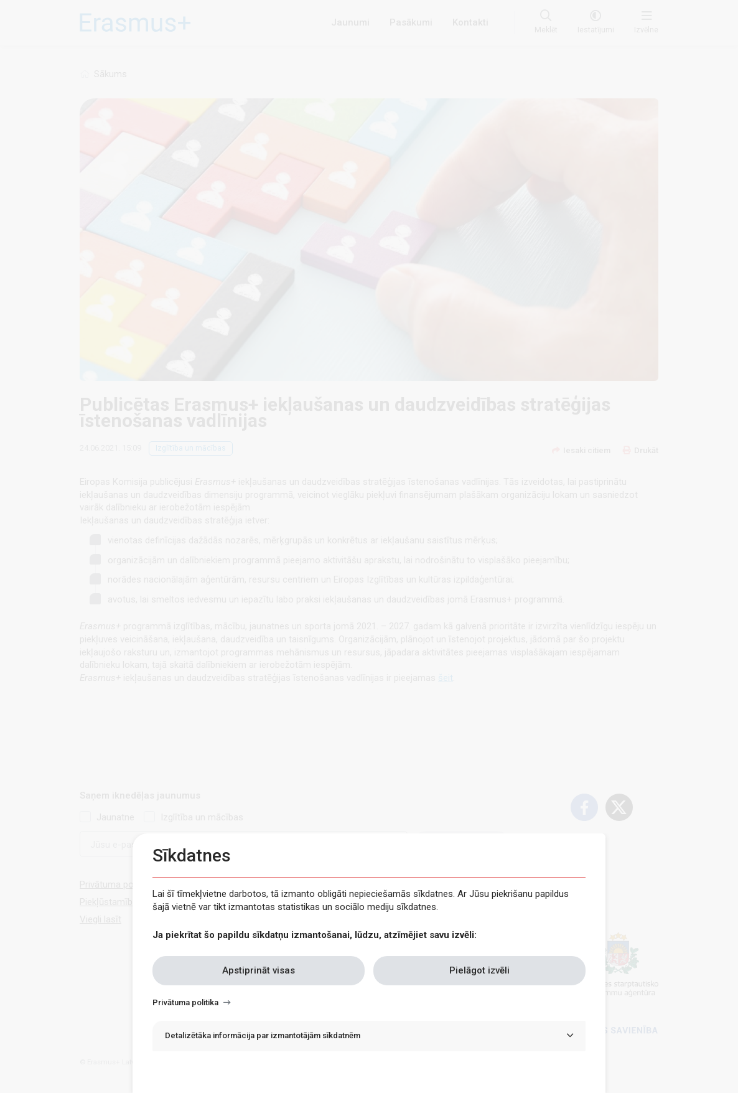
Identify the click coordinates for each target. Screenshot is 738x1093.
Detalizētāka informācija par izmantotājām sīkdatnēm (262, 1035)
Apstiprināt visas (258, 970)
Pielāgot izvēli (479, 970)
